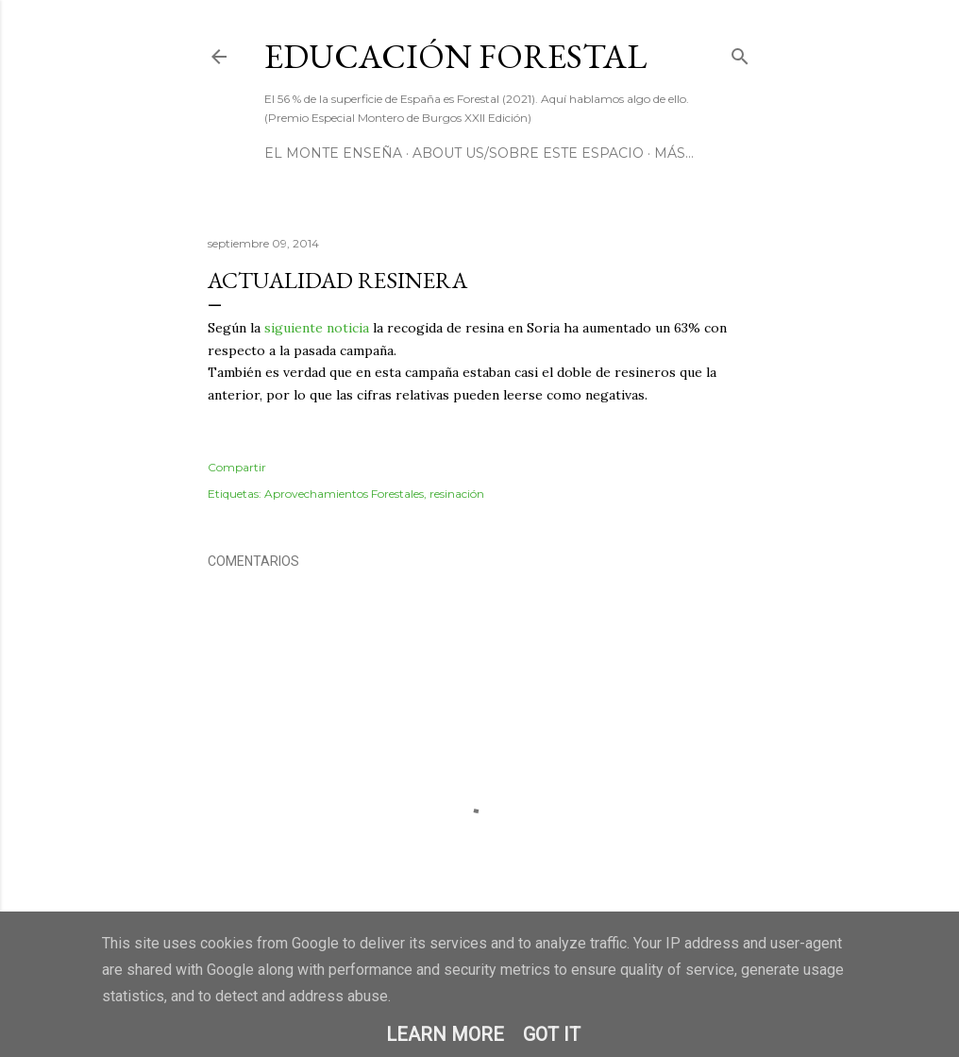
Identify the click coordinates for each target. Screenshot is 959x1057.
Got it (551, 1034)
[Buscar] (740, 52)
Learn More (445, 1034)
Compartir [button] (237, 467)
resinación (456, 493)
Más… (674, 153)
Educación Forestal (455, 56)
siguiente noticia (316, 327)
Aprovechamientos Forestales (344, 493)
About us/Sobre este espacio (528, 153)
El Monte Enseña (333, 153)
